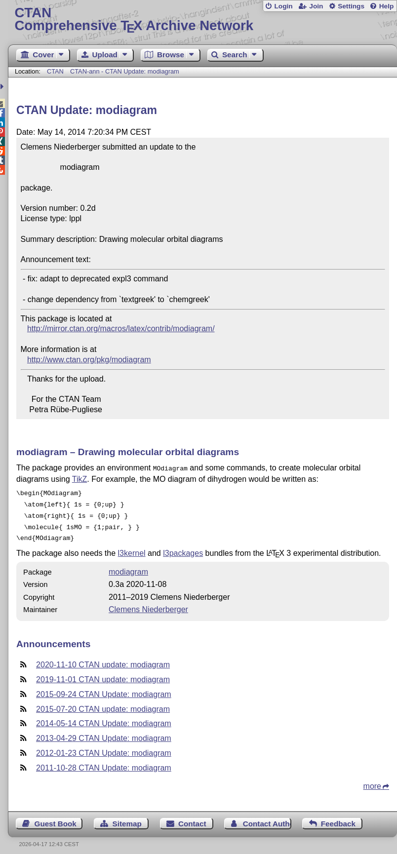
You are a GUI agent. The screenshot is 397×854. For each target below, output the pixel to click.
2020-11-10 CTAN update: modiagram (103, 659)
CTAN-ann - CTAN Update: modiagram (124, 71)
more (372, 780)
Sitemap (127, 818)
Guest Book (56, 818)
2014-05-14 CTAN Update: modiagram (103, 717)
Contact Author (267, 818)
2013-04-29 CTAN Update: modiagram (103, 732)
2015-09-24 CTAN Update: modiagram (103, 688)
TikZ (79, 478)
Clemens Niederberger (148, 603)
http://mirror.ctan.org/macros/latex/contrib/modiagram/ (121, 328)
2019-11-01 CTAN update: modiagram (103, 673)
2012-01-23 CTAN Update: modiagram (103, 747)
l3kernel (132, 547)
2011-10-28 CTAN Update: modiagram (103, 762)
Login (283, 6)
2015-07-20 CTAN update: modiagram (103, 703)
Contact (192, 818)
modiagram (128, 566)
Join (316, 6)
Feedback (338, 818)
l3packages (183, 547)
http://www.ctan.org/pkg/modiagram (89, 359)
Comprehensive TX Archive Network (202, 19)
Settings (351, 6)
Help (386, 6)
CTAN (55, 71)
